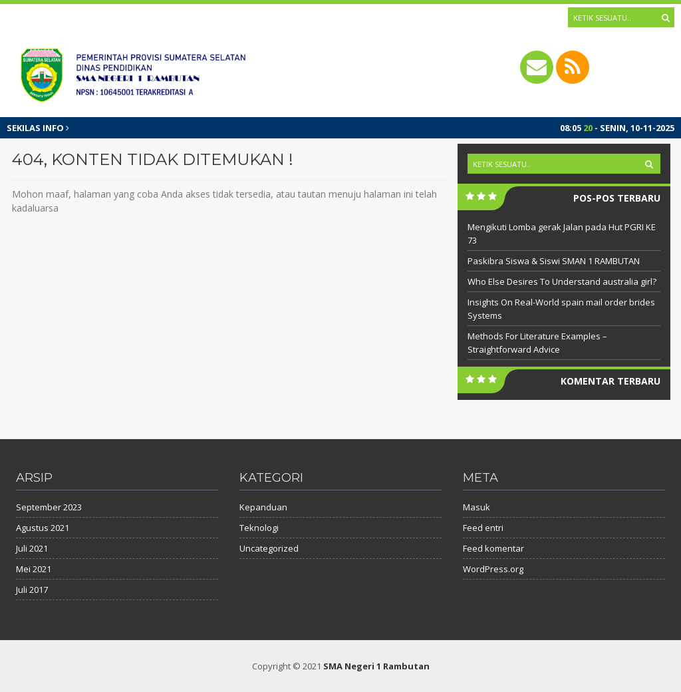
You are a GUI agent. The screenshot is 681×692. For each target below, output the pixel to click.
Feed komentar (493, 548)
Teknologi (259, 528)
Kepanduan (263, 507)
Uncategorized (269, 548)
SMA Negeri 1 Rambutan (376, 666)
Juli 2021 (32, 548)
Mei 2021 (33, 569)
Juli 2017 (32, 590)
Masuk (476, 507)
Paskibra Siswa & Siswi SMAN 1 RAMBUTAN (554, 261)
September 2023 (49, 507)
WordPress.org (493, 569)
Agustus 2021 (42, 528)
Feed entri (483, 528)
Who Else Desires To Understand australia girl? (562, 281)
